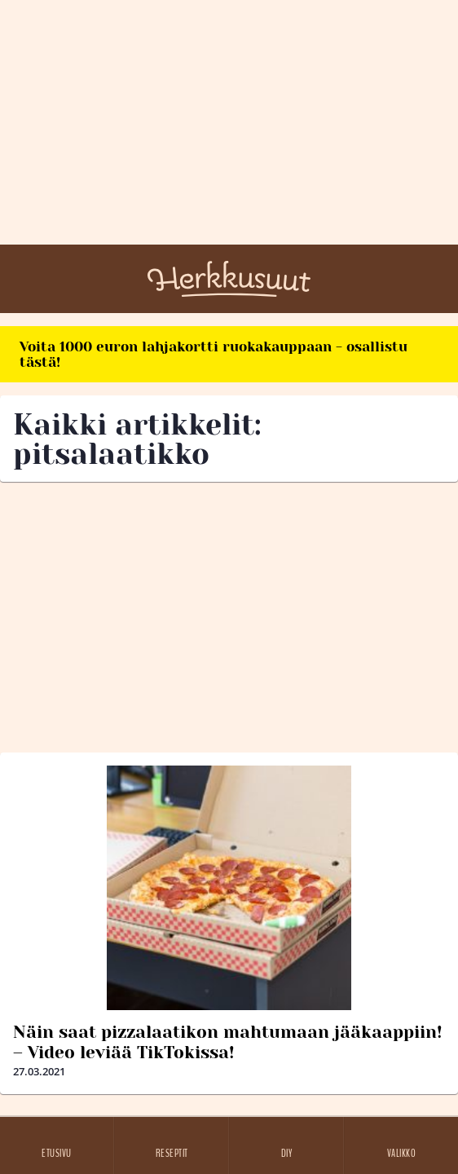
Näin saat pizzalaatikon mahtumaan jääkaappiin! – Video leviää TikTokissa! (228, 1041)
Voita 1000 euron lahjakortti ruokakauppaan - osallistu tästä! (213, 354)
